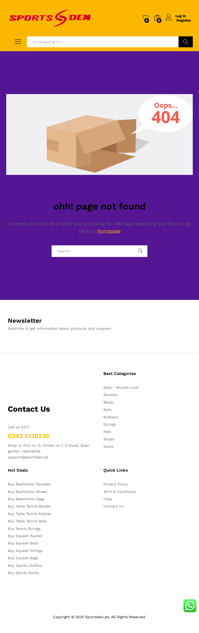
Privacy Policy (115, 484)
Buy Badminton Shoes (27, 492)
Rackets (110, 395)
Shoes (108, 439)
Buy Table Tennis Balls (27, 521)
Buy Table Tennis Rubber (30, 514)
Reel (107, 432)
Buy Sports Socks (23, 573)
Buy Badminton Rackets (29, 484)
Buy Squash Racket (25, 536)
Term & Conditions (119, 492)
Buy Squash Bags (23, 558)
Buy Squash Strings (25, 551)
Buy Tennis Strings (24, 528)
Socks (108, 446)
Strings (109, 424)
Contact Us (113, 506)
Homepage (109, 231)
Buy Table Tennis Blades (29, 506)
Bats (107, 409)
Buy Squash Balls (23, 543)
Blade (108, 402)
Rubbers (110, 417)
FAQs (107, 499)
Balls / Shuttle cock (120, 387)
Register (183, 20)
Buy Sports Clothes (25, 565)
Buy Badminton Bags (26, 499)
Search (186, 41)
